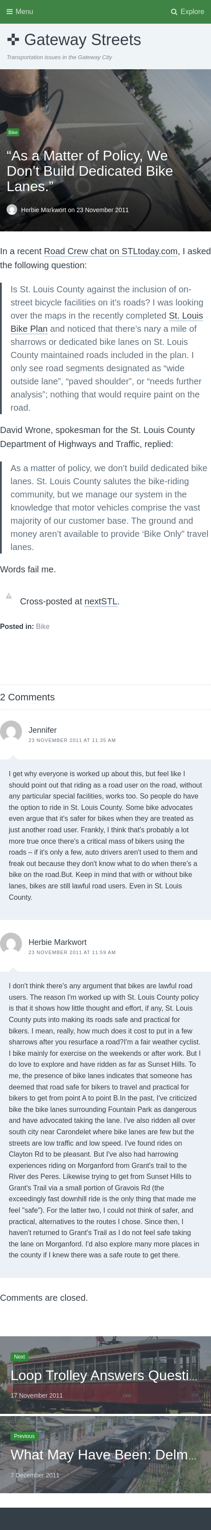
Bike (13, 132)
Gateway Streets (82, 40)
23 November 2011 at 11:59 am (72, 952)
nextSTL (100, 601)
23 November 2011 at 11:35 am (72, 740)
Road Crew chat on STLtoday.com (111, 251)
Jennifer (43, 730)
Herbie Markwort (44, 209)
